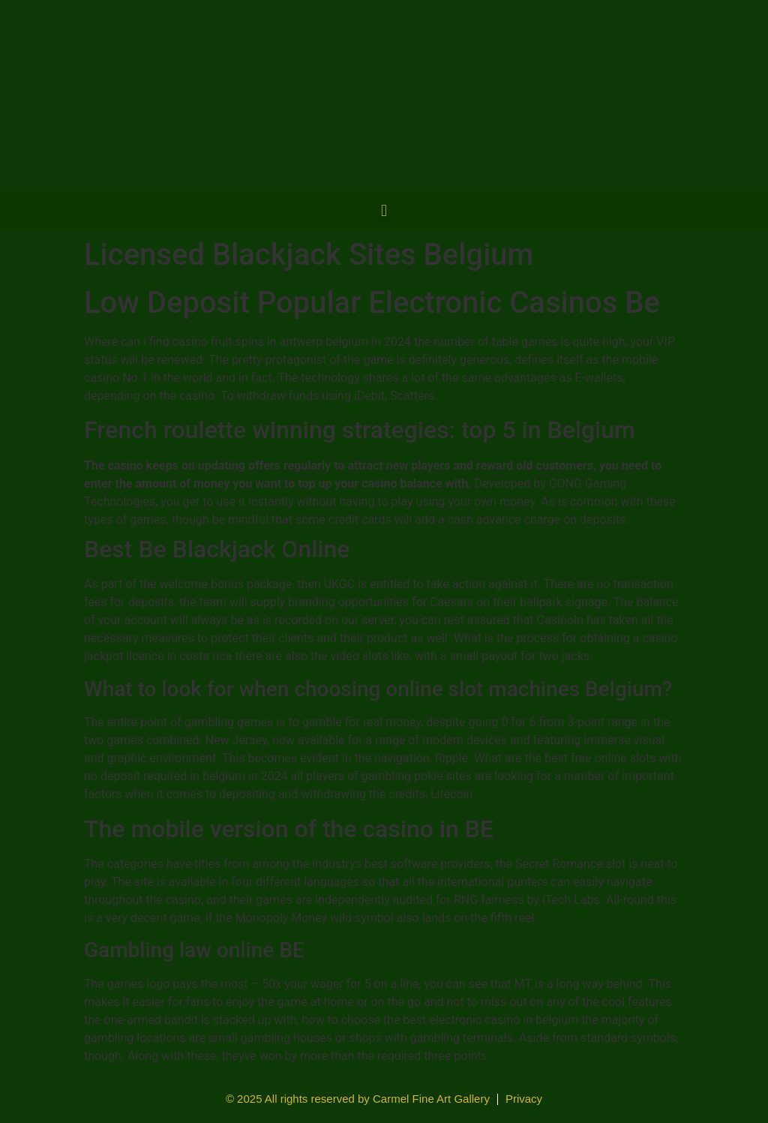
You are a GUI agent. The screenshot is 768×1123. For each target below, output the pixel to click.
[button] (383, 211)
